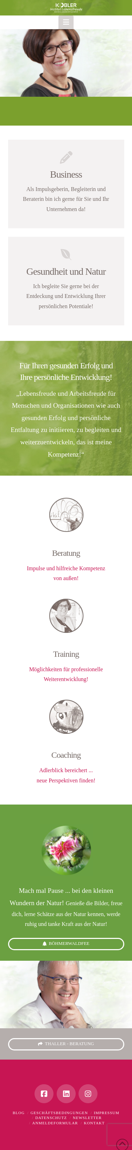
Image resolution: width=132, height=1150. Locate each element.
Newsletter (87, 1118)
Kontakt (94, 1123)
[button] (66, 22)
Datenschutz (51, 1118)
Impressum (106, 1113)
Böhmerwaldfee (66, 944)
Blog (19, 1113)
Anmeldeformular (55, 1123)
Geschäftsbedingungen (59, 1113)
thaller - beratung (66, 1044)
